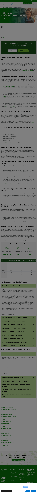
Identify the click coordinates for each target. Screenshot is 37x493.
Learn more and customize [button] (6, 491)
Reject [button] (28, 491)
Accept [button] (33, 491)
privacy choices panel (13, 488)
